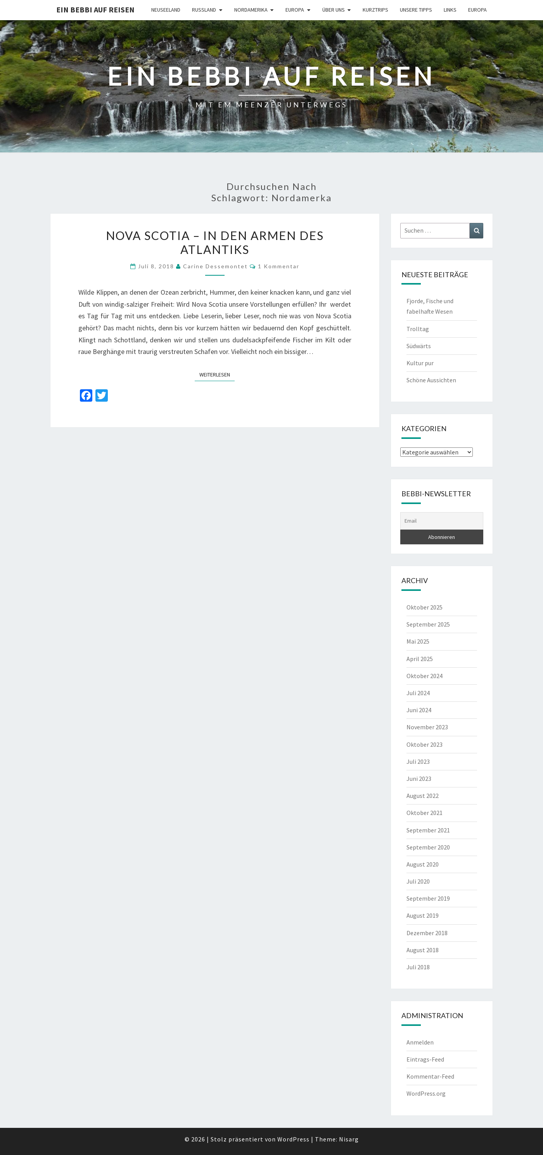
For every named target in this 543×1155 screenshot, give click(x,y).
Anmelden (420, 1042)
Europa (294, 9)
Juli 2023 (418, 761)
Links (450, 9)
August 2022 (422, 795)
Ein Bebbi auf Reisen (95, 9)
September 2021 (428, 830)
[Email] (442, 521)
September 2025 (428, 624)
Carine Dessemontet (215, 266)
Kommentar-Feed (430, 1076)
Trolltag (417, 329)
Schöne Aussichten (431, 380)
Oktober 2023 (424, 744)
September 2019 (428, 898)
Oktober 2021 (424, 813)
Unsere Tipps (416, 9)
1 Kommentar (278, 266)
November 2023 (427, 727)
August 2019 (422, 915)
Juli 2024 (418, 693)
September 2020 (428, 847)
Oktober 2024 (424, 676)
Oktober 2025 (424, 607)
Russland (204, 9)
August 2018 (422, 950)
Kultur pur (420, 363)
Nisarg (349, 1139)
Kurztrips (375, 9)
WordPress (293, 1139)
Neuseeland (165, 9)
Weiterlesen (217, 374)
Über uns (333, 9)
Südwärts (418, 346)
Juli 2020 (418, 881)
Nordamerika (251, 9)
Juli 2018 (418, 967)
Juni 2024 (418, 710)
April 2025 (419, 659)
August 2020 (422, 864)
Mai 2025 (417, 641)
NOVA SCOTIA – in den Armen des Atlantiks (215, 242)
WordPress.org (426, 1093)
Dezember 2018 (427, 933)
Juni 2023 (418, 778)
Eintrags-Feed (425, 1059)
